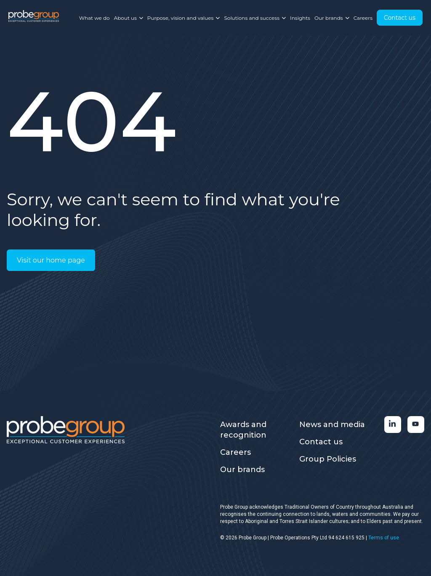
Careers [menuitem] (235, 452)
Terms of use (383, 538)
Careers (363, 18)
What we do (94, 18)
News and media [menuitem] (332, 424)
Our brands (331, 18)
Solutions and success (255, 18)
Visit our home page (51, 260)
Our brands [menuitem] (242, 469)
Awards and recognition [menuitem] (243, 430)
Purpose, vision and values (183, 18)
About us (128, 18)
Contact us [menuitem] (321, 441)
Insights (300, 18)
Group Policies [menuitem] (327, 459)
